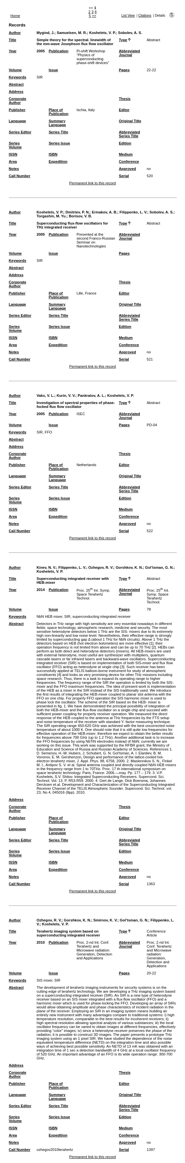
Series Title (58, 132)
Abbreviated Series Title (129, 134)
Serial (124, 176)
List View (128, 15)
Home (15, 16)
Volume (15, 70)
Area (13, 161)
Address (16, 91)
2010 (41, 942)
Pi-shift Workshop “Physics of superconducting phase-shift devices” (93, 57)
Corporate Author (17, 101)
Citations (144, 15)
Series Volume (15, 145)
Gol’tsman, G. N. (159, 567)
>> (94, 16)
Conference (129, 161)
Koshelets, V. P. (102, 33)
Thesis (124, 99)
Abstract (16, 84)
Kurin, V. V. (66, 395)
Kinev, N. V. (46, 567)
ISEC (81, 414)
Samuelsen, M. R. (72, 33)
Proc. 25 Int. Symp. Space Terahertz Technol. (93, 594)
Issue (53, 70)
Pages (124, 70)
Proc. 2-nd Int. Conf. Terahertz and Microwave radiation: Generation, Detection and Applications (94, 950)
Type (123, 40)
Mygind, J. (46, 33)
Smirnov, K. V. (105, 920)
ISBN (53, 154)
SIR (40, 77)
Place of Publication (58, 112)
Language (17, 121)
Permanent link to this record (92, 183)
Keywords (17, 77)
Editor (124, 110)
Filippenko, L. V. (133, 212)
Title (12, 40)
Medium (126, 154)
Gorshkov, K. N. (129, 567)
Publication (58, 51)
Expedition (58, 161)
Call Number (19, 176)
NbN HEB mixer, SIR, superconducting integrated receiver (84, 616)
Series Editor (20, 132)
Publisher (17, 110)
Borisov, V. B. (80, 216)
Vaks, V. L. (45, 395)
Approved (127, 169)
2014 (41, 590)
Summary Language (57, 123)
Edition (125, 143)
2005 (41, 51)
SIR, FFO (44, 432)
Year (13, 51)
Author (15, 33)
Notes (14, 169)
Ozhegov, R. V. (100, 567)
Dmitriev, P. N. (77, 212)
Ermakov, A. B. (104, 212)
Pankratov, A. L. (91, 395)
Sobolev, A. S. (130, 33)
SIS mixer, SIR (49, 980)
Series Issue (59, 143)
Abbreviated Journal (129, 53)
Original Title (130, 121)
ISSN (13, 154)
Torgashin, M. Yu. (52, 216)
